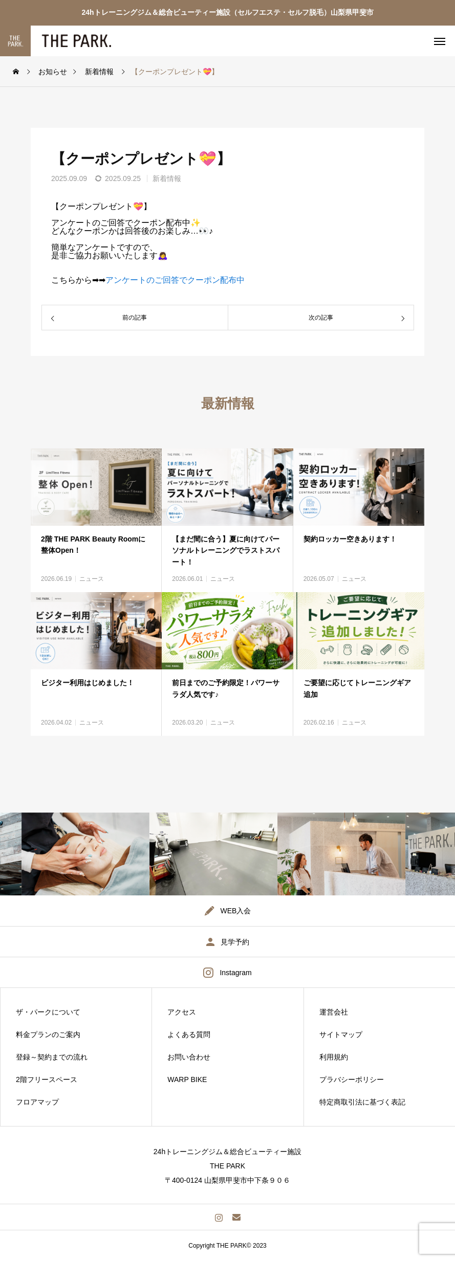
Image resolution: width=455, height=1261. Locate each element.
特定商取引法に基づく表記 (362, 1102)
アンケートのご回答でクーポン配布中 (175, 280)
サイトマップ (340, 1034)
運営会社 (333, 1012)
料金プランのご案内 (48, 1034)
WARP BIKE (187, 1079)
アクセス (181, 1012)
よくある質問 (188, 1034)
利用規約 (333, 1057)
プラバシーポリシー (351, 1079)
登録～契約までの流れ (52, 1057)
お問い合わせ (188, 1057)
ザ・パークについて (48, 1012)
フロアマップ (37, 1102)
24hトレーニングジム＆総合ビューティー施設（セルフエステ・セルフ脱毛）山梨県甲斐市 (227, 12)
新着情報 (167, 178)
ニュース (91, 579)
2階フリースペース (46, 1079)
